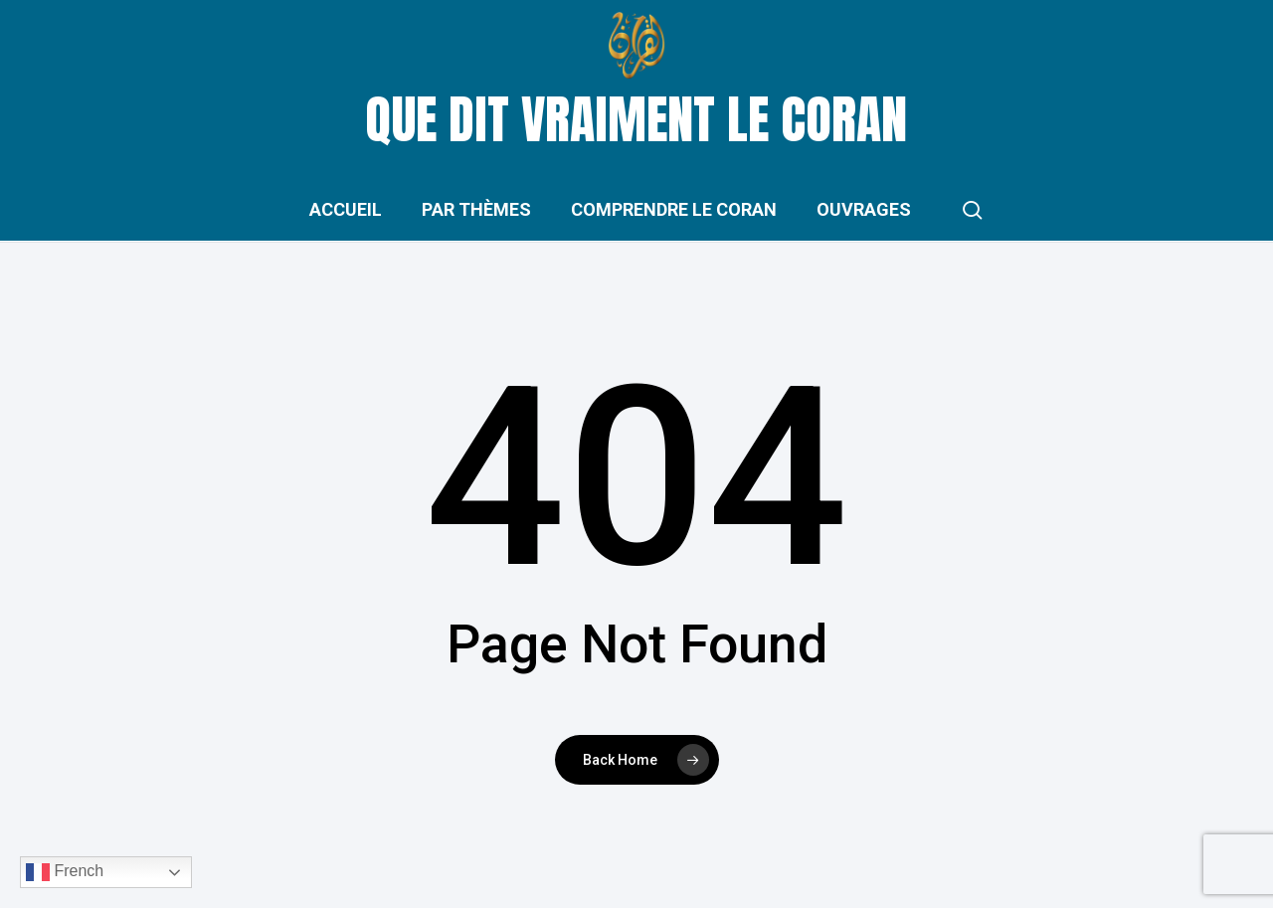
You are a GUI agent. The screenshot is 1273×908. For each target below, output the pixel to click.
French (64, 872)
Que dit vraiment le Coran (636, 119)
